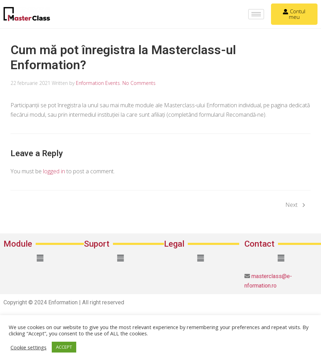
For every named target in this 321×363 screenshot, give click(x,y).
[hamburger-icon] (256, 14)
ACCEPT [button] (64, 347)
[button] (40, 257)
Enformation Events (98, 83)
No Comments (139, 83)
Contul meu (294, 14)
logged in (54, 171)
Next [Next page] (295, 205)
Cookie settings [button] (28, 347)
